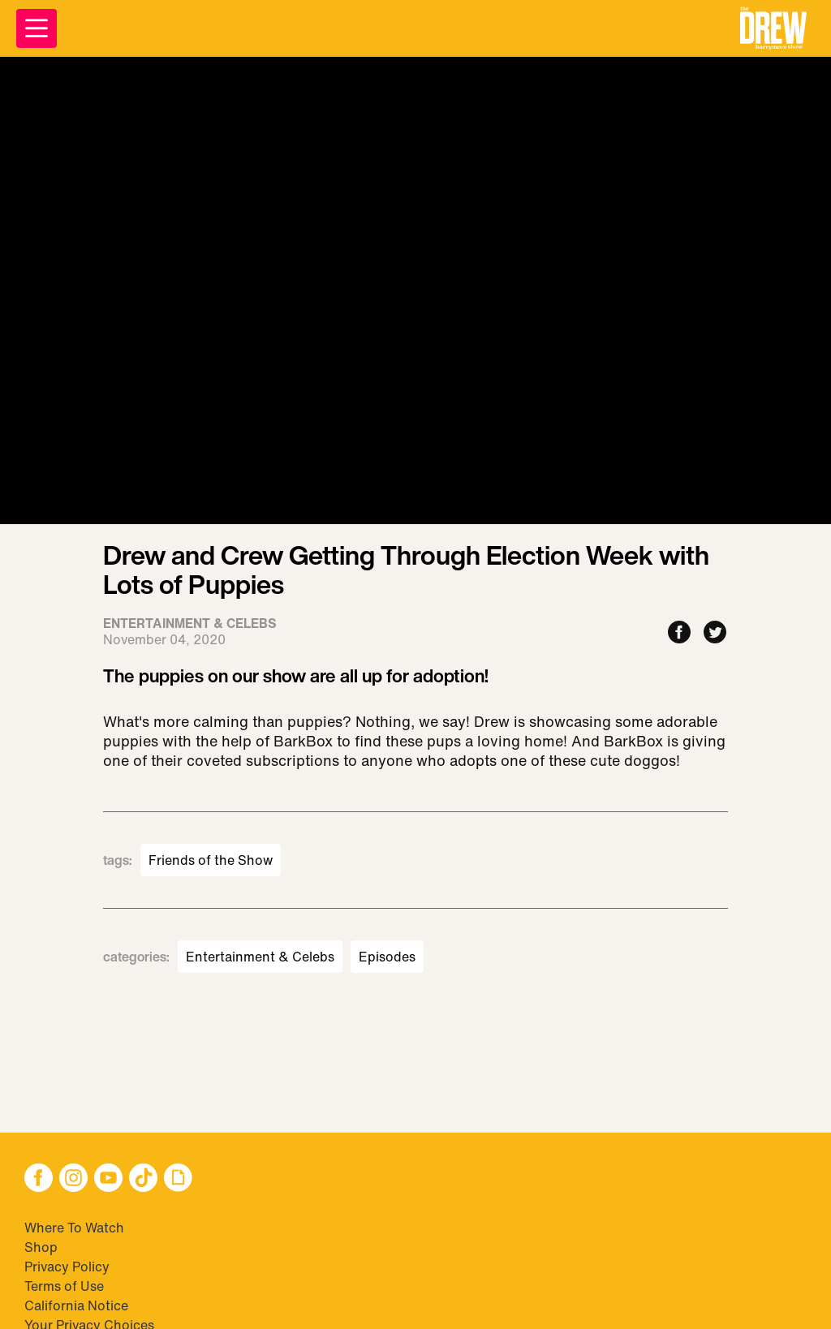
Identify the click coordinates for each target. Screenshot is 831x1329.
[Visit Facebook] (38, 1179)
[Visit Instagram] (73, 1179)
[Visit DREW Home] (773, 28)
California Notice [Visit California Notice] (76, 1305)
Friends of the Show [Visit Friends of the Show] (211, 860)
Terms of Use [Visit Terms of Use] (64, 1286)
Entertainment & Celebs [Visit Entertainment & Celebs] (260, 956)
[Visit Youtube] (108, 1179)
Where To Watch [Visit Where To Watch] (74, 1227)
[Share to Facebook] (679, 633)
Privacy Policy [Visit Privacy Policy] (67, 1266)
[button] (773, 28)
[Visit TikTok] (143, 1179)
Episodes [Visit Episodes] (387, 956)
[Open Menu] (36, 28)
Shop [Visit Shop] (41, 1247)
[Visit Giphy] (178, 1179)
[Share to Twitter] (715, 633)
